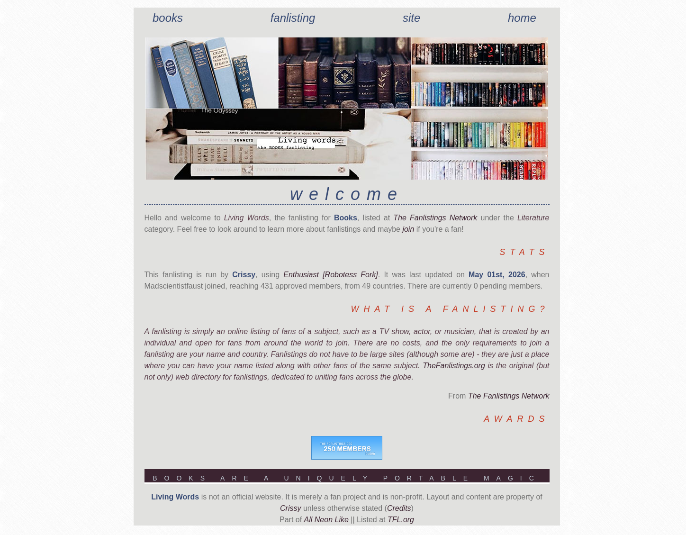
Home (522, 17)
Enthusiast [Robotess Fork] (330, 275)
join (408, 229)
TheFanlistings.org (454, 366)
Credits (399, 508)
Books (168, 17)
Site (411, 17)
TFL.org (401, 520)
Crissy (290, 508)
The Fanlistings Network (435, 218)
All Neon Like (326, 520)
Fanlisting (293, 17)
